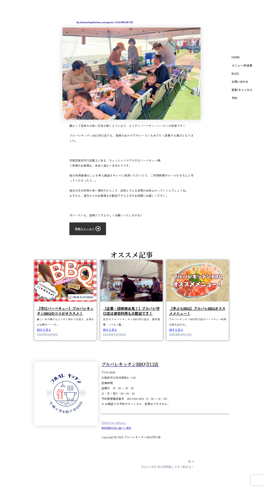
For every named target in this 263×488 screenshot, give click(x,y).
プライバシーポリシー (113, 422)
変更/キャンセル (241, 90)
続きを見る (44, 330)
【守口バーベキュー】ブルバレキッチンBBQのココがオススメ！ (65, 311)
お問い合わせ (239, 81)
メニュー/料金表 (241, 65)
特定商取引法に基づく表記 (116, 428)
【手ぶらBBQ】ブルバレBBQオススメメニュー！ (197, 311)
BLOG (235, 73)
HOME (235, 57)
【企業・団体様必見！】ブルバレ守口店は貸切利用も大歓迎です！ (131, 311)
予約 (234, 98)
